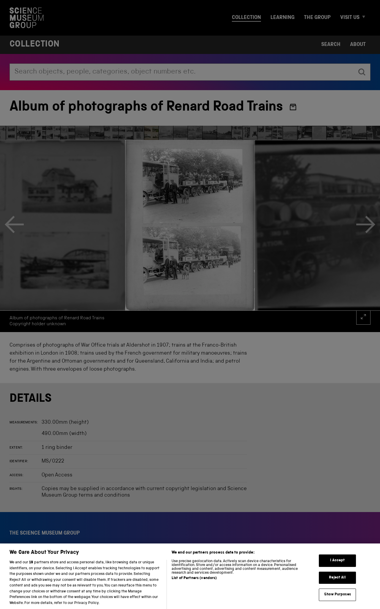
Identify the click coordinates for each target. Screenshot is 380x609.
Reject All (337, 584)
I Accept (337, 566)
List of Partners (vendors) (194, 584)
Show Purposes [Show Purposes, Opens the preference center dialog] (337, 600)
